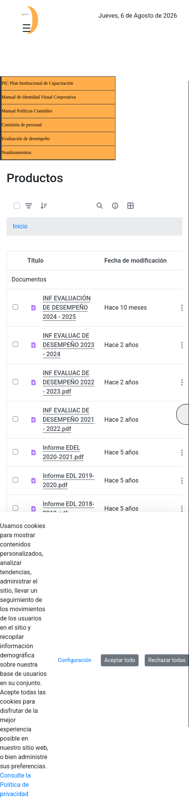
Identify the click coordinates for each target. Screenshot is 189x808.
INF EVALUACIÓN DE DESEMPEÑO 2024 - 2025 (67, 307)
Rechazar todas (167, 660)
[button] (44, 205)
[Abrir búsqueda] (100, 205)
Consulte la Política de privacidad (15, 785)
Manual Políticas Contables (27, 111)
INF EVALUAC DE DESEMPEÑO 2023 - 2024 (68, 345)
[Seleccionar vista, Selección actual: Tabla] (130, 205)
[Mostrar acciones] (182, 307)
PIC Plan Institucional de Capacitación (37, 83)
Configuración (74, 660)
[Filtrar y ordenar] (29, 206)
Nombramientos (16, 152)
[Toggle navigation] (26, 28)
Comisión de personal (22, 124)
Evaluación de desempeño (26, 138)
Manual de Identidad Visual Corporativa (39, 97)
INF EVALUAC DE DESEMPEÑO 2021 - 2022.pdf (68, 419)
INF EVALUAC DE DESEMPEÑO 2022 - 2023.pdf (68, 382)
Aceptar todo (119, 660)
